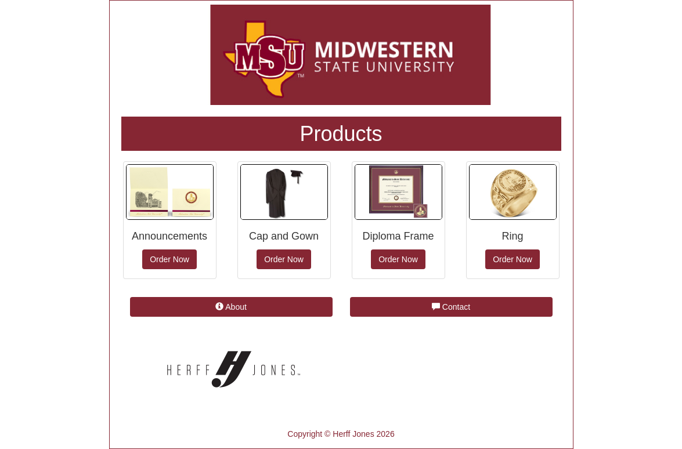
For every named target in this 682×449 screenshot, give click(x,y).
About (231, 307)
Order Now (169, 259)
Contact (451, 307)
